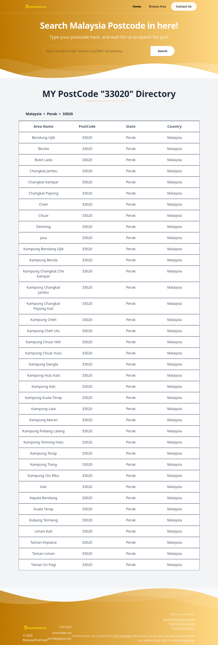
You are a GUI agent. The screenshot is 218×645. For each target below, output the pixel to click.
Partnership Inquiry (183, 628)
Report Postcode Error (182, 623)
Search (162, 51)
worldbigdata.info (59, 639)
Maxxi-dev (189, 640)
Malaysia (34, 113)
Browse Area (157, 6)
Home (137, 6)
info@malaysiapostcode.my (179, 619)
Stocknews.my (61, 633)
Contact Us (184, 6)
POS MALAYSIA (122, 636)
